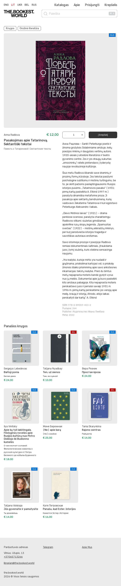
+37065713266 (13, 556)
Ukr (19, 4)
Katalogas (61, 5)
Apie (77, 5)
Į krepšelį (103, 134)
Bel (27, 4)
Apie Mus (87, 547)
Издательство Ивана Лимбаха (88, 311)
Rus (34, 4)
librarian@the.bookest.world (19, 563)
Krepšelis (110, 5)
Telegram (48, 547)
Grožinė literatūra (29, 28)
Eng (6, 4)
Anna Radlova (12, 134)
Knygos (10, 28)
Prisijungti (92, 5)
